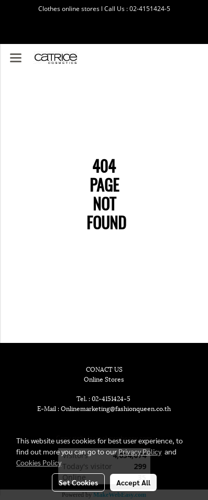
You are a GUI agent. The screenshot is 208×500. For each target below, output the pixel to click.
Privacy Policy (139, 451)
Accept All (133, 482)
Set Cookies (78, 482)
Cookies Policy (38, 462)
